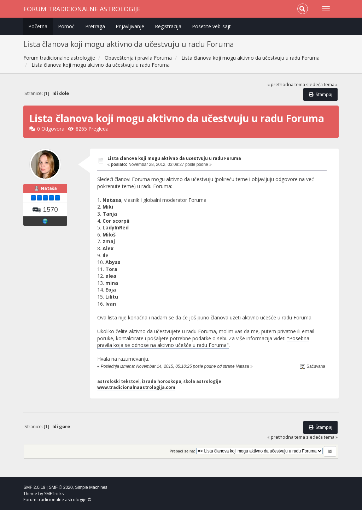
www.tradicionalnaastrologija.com (136, 387)
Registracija (168, 26)
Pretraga (95, 26)
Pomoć (66, 26)
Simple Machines (91, 487)
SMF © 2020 (61, 487)
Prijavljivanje (130, 26)
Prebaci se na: (182, 451)
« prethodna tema (286, 85)
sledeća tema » (322, 85)
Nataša (49, 188)
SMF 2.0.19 (34, 487)
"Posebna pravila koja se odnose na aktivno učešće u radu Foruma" (203, 342)
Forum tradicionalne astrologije (81, 9)
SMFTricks (54, 494)
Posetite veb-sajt (211, 26)
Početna (37, 26)
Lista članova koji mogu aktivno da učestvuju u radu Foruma (174, 158)
